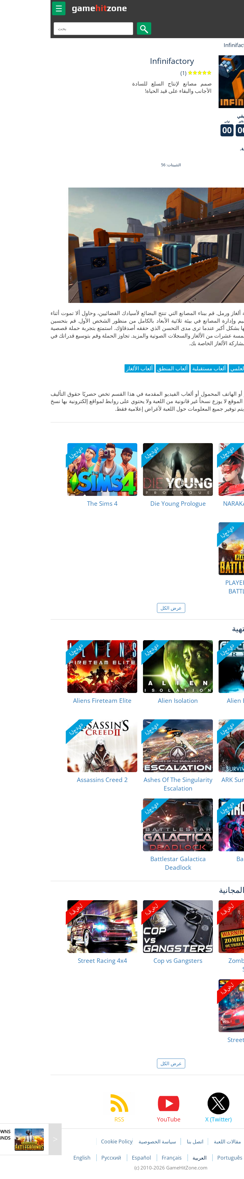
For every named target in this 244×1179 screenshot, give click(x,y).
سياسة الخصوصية (108, 1141)
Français (123, 1157)
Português (181, 1157)
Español (93, 1157)
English (33, 1157)
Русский (62, 1157)
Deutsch (214, 1157)
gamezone (50, 8)
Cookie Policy (68, 1141)
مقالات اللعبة (178, 1141)
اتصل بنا (146, 1141)
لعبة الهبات (221, 45)
